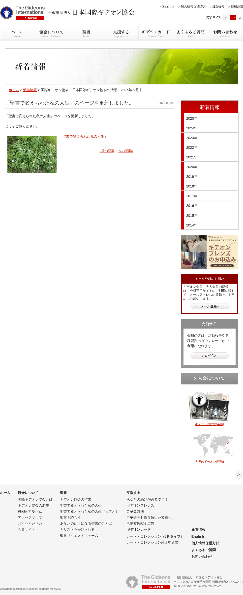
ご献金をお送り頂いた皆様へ (149, 518)
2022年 (191, 147)
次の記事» (125, 151)
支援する (133, 493)
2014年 (191, 225)
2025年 (191, 118)
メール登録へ (210, 306)
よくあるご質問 (203, 550)
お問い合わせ (201, 556)
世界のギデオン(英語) (209, 461)
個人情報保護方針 (205, 543)
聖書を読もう (70, 518)
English (197, 536)
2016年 (191, 206)
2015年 (191, 216)
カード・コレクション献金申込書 (152, 542)
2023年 (191, 138)
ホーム (14, 90)
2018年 (191, 186)
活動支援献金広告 (140, 523)
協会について (28, 493)
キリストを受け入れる (77, 529)
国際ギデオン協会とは (35, 499)
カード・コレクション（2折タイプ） (155, 536)
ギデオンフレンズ (140, 505)
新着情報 (30, 90)
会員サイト (26, 529)
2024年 (191, 128)
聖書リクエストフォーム (79, 536)
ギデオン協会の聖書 (75, 499)
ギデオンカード (138, 529)
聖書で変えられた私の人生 (83, 136)
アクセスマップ (30, 518)
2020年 (191, 167)
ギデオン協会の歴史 (33, 505)
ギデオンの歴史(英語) (209, 424)
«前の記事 (106, 151)
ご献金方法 (135, 511)
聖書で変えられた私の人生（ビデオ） (89, 511)
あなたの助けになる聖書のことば (86, 523)
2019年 (191, 177)
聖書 (63, 493)
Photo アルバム (30, 511)
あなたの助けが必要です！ (147, 499)
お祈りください (30, 523)
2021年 (191, 157)
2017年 (191, 196)
